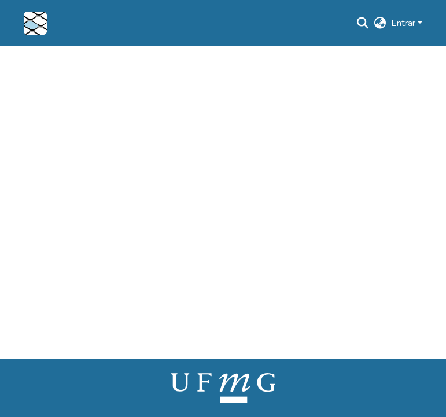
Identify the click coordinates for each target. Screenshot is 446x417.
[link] (223, 387)
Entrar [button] (404, 23)
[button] (35, 23)
